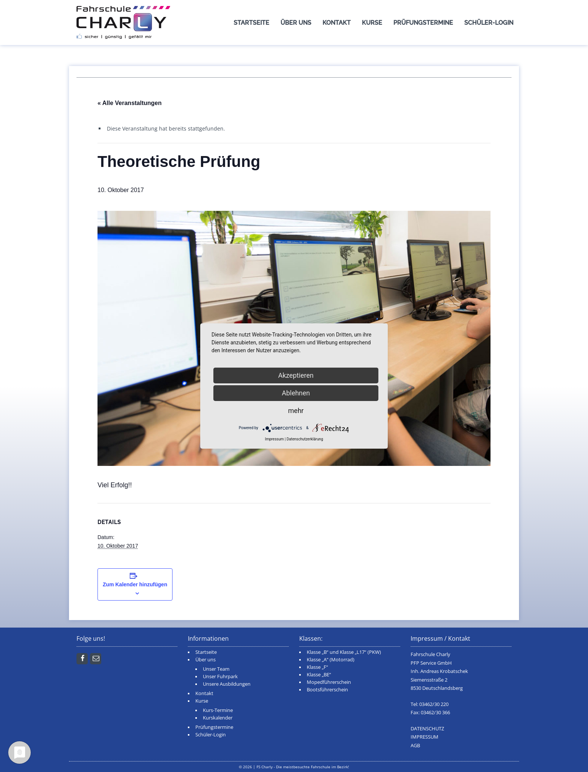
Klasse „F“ (317, 667)
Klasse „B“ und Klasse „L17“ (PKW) (344, 652)
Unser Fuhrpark (220, 676)
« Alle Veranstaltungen (130, 103)
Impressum (274, 439)
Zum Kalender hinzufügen (135, 584)
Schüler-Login (488, 22)
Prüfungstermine (423, 22)
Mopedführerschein (329, 682)
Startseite (251, 22)
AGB (415, 745)
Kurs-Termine (218, 710)
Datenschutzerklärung (304, 439)
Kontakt (336, 22)
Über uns (295, 22)
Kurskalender (217, 718)
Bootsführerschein (327, 689)
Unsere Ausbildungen (226, 684)
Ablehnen (296, 393)
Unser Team (216, 669)
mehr (295, 411)
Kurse (372, 22)
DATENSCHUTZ (427, 728)
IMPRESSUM (424, 737)
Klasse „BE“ (319, 674)
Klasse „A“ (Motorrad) (330, 659)
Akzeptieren (296, 375)
